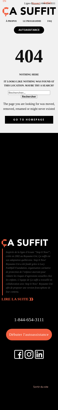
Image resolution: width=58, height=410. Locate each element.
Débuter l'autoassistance (29, 334)
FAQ (49, 21)
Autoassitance (29, 30)
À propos (11, 21)
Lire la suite (17, 299)
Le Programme (32, 21)
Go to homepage (29, 119)
